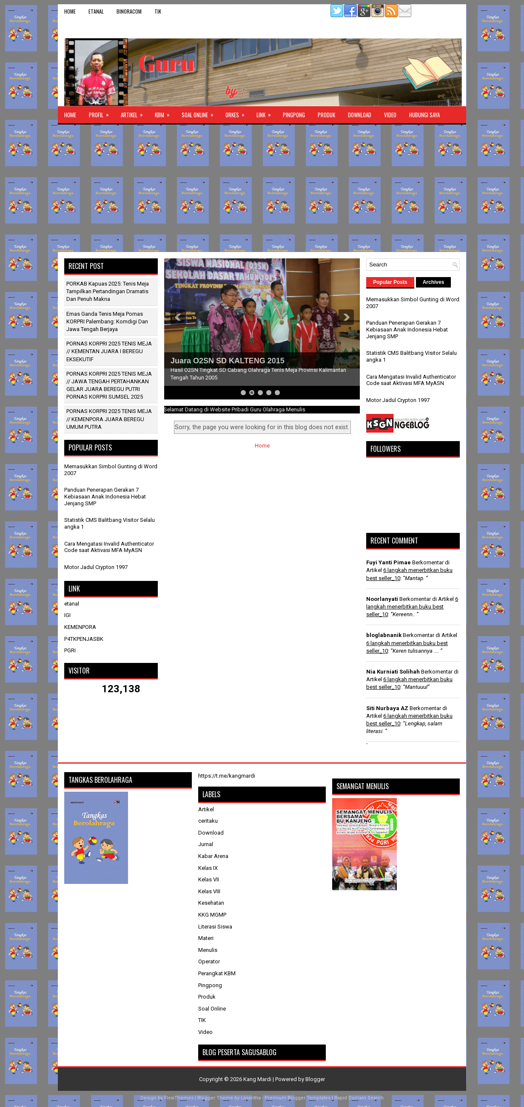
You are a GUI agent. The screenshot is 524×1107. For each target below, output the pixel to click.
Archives (433, 282)
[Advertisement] (262, 188)
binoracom (129, 11)
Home (70, 11)
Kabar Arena (213, 856)
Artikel (134, 112)
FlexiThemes (179, 1098)
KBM (165, 112)
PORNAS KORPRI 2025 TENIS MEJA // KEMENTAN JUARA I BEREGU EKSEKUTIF (109, 351)
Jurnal (205, 844)
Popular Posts (390, 282)
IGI (67, 615)
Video (390, 114)
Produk (326, 114)
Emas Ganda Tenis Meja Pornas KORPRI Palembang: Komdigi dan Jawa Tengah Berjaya (107, 321)
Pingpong (294, 114)
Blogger (315, 1079)
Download (359, 114)
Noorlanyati (382, 599)
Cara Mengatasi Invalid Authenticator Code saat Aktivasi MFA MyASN (109, 547)
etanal (96, 11)
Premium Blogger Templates (297, 1098)
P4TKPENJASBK (83, 639)
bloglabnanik (384, 635)
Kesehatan (211, 903)
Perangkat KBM (217, 973)
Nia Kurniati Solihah (393, 671)
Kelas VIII (209, 891)
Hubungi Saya (424, 114)
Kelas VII (208, 879)
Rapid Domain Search (359, 1098)
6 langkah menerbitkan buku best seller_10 (412, 606)
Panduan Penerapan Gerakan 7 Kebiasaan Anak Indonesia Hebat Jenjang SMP (105, 496)
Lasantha (251, 1098)
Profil (101, 112)
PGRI (70, 650)
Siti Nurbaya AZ (387, 708)
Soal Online (200, 112)
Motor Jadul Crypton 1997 (96, 567)
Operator (209, 961)
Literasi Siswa (215, 926)
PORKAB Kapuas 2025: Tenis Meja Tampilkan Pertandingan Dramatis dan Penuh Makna (107, 291)
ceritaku (208, 821)
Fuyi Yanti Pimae (388, 562)
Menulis (207, 950)
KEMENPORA (80, 627)
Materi (206, 938)
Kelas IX (208, 868)
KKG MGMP (212, 915)
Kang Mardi (258, 1079)
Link (266, 112)
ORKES (237, 112)
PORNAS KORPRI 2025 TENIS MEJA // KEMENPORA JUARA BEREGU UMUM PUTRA (109, 419)
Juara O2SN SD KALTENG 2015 (228, 361)
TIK (157, 11)
